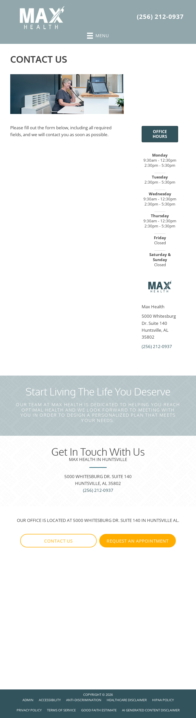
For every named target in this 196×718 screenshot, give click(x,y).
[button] (58, 540)
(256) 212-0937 (160, 16)
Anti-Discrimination (83, 700)
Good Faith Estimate (99, 710)
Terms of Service (61, 710)
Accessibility (50, 700)
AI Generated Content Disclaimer (151, 710)
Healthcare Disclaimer (127, 700)
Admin (27, 700)
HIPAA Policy (163, 700)
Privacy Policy (29, 710)
